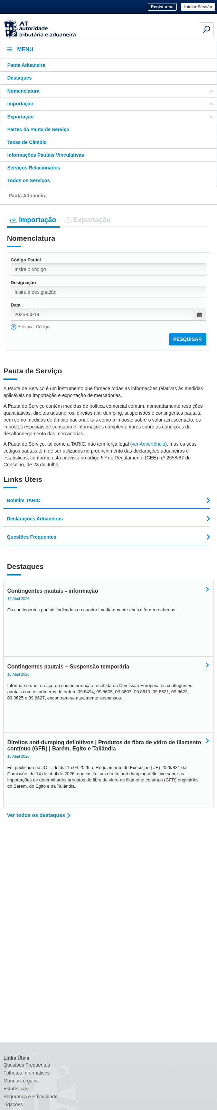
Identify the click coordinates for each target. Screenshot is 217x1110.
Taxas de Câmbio (27, 142)
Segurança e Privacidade (30, 1096)
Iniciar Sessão (198, 6)
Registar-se (162, 6)
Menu (20, 49)
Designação (23, 282)
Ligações (13, 1104)
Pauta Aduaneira (26, 65)
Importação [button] (110, 103)
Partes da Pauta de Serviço (38, 129)
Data (15, 305)
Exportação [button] (110, 117)
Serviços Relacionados (33, 167)
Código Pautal (26, 259)
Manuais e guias (21, 1080)
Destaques (19, 78)
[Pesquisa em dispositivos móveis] (207, 29)
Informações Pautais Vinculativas (45, 155)
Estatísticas (15, 1088)
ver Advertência (148, 444)
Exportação (88, 220)
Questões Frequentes (26, 1065)
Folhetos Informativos (26, 1073)
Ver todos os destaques (36, 815)
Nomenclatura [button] (110, 91)
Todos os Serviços (28, 180)
